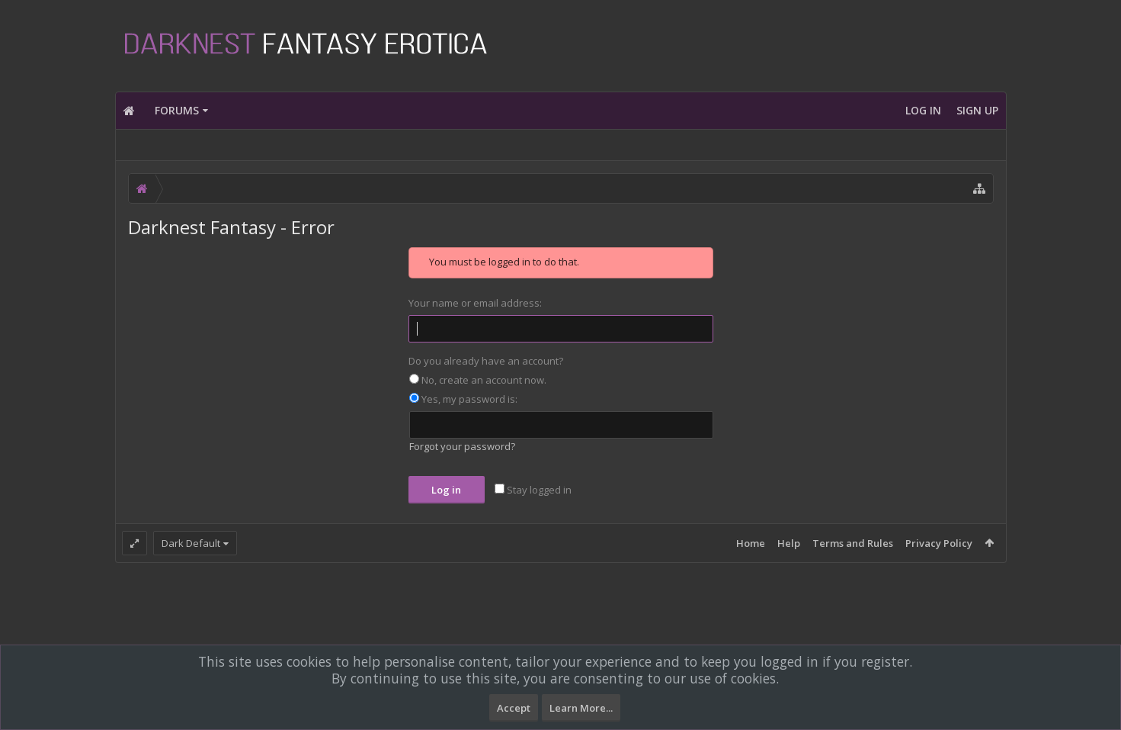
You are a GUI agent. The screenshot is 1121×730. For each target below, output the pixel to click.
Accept (513, 708)
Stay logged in (533, 490)
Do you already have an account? (485, 361)
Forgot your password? (462, 446)
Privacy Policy (938, 543)
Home (750, 543)
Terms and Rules (852, 543)
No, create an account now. (477, 380)
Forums (177, 110)
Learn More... (581, 708)
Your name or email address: (475, 303)
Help (788, 543)
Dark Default (191, 543)
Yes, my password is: (463, 399)
